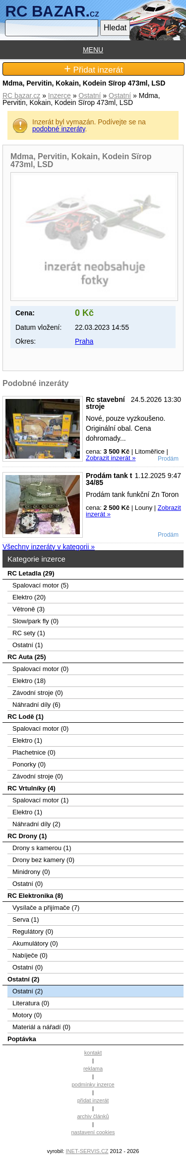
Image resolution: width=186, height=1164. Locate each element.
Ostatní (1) (27, 645)
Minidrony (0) (31, 871)
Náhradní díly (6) (36, 704)
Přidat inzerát (93, 69)
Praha (84, 341)
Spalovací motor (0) (40, 669)
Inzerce (59, 95)
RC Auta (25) (26, 657)
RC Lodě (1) (25, 716)
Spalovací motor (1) (40, 800)
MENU (93, 50)
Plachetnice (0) (34, 752)
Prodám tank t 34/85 (109, 479)
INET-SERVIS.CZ (87, 1151)
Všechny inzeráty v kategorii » (48, 547)
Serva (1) (25, 919)
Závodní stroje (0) (37, 692)
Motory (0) (27, 1015)
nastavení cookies (93, 1132)
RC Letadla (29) (31, 573)
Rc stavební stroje (105, 402)
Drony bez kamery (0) (43, 860)
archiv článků (93, 1116)
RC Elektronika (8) (35, 895)
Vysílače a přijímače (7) (45, 907)
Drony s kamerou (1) (41, 848)
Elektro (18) (29, 680)
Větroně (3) (28, 609)
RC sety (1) (28, 633)
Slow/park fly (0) (35, 621)
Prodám (168, 459)
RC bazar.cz (21, 95)
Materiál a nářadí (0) (41, 1027)
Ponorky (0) (29, 764)
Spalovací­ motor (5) (40, 585)
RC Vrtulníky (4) (31, 788)
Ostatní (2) (23, 979)
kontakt (93, 1053)
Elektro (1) (27, 740)
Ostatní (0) (27, 883)
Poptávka (21, 1039)
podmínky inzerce (92, 1084)
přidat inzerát (93, 1100)
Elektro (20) (29, 597)
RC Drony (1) (27, 836)
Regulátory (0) (32, 931)
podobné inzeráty (58, 129)
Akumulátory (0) (35, 943)
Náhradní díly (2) (36, 824)
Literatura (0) (30, 1003)
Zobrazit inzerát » (110, 458)
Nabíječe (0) (30, 955)
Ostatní (89, 95)
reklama (93, 1068)
